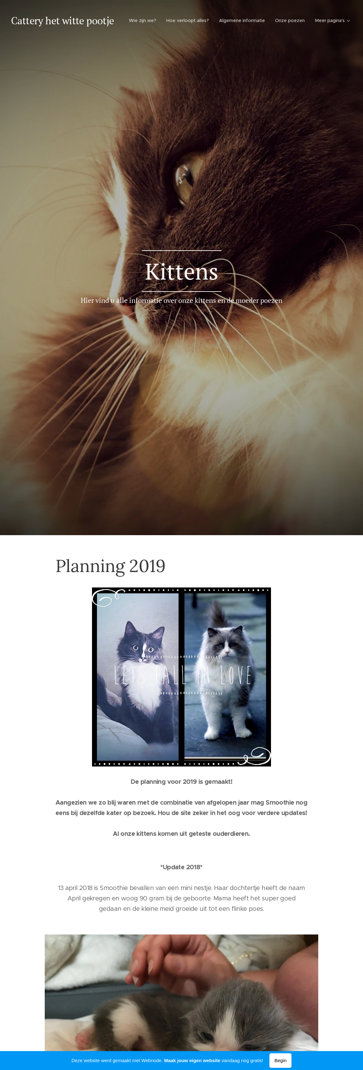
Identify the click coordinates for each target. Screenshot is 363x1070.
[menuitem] (184, 20)
